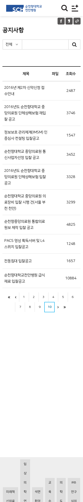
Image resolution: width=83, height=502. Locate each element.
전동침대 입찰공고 (18, 261)
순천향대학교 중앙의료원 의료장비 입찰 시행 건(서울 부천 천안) (25, 202)
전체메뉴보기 (75, 8)
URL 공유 (77, 21)
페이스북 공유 (61, 21)
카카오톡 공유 (69, 21)
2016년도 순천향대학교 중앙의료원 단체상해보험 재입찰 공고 (25, 113)
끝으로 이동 (64, 307)
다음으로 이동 (58, 307)
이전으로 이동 (15, 297)
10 (49, 307)
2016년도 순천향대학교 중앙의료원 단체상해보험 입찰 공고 (25, 177)
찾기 (64, 8)
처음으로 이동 (9, 297)
